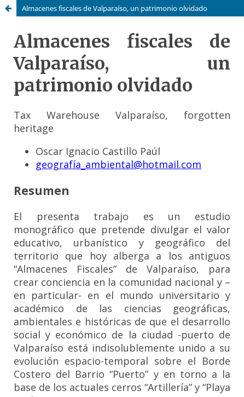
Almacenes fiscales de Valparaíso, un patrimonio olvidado (114, 8)
